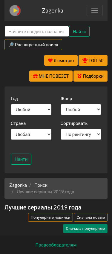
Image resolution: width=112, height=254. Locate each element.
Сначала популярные (85, 228)
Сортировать (74, 123)
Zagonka (52, 10)
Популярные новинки (50, 217)
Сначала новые (90, 217)
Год (14, 98)
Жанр (66, 98)
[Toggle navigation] (95, 10)
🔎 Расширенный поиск (33, 44)
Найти (79, 31)
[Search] (36, 31)
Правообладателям (56, 244)
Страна (18, 123)
